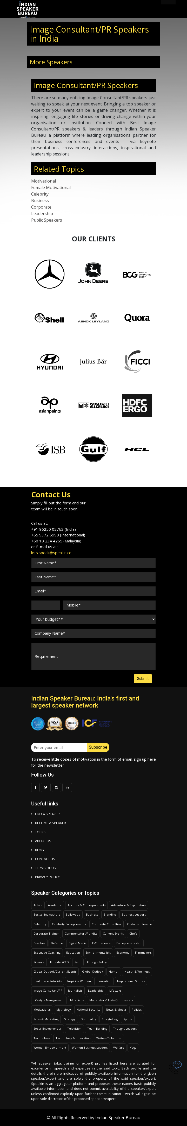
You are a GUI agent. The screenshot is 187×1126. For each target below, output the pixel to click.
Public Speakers (46, 220)
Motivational (43, 181)
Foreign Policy (97, 962)
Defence (57, 943)
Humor (114, 971)
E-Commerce (101, 943)
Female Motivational (51, 187)
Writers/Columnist (109, 1038)
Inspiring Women (79, 981)
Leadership (42, 213)
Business (40, 200)
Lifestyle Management (49, 1000)
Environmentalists (98, 952)
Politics (137, 1009)
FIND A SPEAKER (45, 814)
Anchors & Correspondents (86, 905)
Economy (122, 952)
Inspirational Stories (131, 981)
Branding (110, 914)
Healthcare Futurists (48, 981)
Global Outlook (92, 971)
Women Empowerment (50, 1047)
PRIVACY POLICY (45, 876)
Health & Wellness (137, 971)
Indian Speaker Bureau (117, 1118)
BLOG (37, 850)
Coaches (39, 943)
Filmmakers (143, 952)
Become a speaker (48, 823)
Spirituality (88, 1019)
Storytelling (110, 1019)
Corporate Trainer (46, 933)
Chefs (133, 933)
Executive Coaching (47, 952)
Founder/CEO (59, 962)
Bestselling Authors (47, 914)
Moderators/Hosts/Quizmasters (111, 1000)
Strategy (70, 1019)
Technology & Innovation (73, 1038)
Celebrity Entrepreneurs (69, 924)
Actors (38, 905)
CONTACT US (43, 858)
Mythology (63, 1009)
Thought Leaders (125, 1028)
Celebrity (40, 194)
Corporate (41, 207)
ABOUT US (41, 841)
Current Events (113, 933)
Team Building (97, 1028)
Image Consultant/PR (48, 990)
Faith (78, 962)
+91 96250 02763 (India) (53, 529)
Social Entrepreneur (48, 1028)
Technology (42, 1038)
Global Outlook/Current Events (55, 971)
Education (73, 952)
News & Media (116, 1009)
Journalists (75, 990)
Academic (55, 905)
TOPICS (38, 832)
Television (74, 1028)
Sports (127, 1019)
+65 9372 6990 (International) (58, 534)
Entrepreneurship (128, 943)
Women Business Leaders (90, 1047)
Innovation (104, 981)
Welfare (118, 1047)
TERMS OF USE (44, 868)
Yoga (133, 1047)
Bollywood (73, 914)
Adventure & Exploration (128, 905)
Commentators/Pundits (81, 933)
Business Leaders (134, 914)
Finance (39, 962)
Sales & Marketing (46, 1019)
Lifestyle (115, 990)
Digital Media (77, 943)
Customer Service (139, 924)
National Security (88, 1009)
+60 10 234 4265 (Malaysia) (56, 540)
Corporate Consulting (106, 924)
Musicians (77, 1000)
